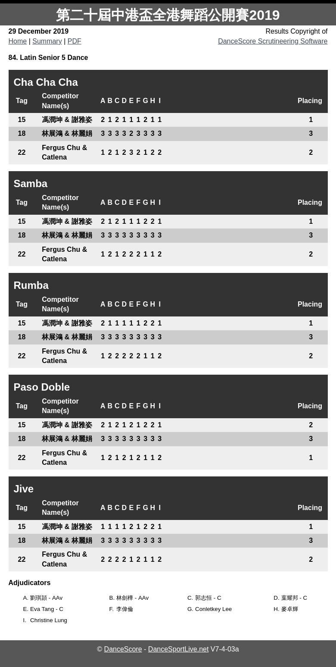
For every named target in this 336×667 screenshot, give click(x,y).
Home (18, 41)
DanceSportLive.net (178, 649)
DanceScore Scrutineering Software (272, 41)
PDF (74, 41)
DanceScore (123, 649)
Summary (47, 41)
